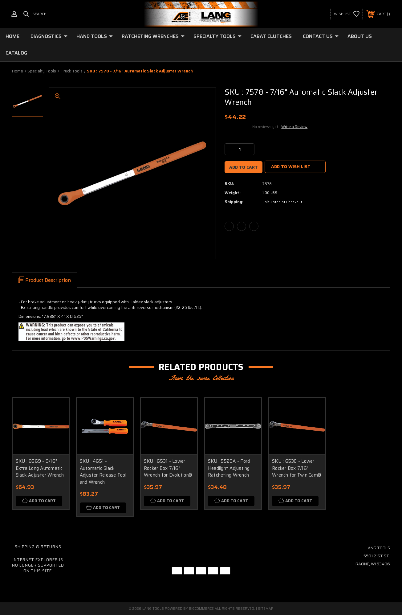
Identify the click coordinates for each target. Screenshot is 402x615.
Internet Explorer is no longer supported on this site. (38, 565)
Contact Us (321, 36)
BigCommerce (201, 608)
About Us (359, 36)
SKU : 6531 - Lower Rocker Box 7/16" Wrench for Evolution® (168, 468)
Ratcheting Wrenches (153, 36)
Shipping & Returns (38, 546)
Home (12, 36)
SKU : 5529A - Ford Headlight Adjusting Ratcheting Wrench (229, 468)
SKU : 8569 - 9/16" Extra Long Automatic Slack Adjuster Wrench (40, 468)
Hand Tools (94, 36)
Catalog (16, 53)
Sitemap (266, 608)
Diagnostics (48, 36)
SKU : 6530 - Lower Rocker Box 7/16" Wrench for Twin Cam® (296, 468)
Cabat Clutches (271, 36)
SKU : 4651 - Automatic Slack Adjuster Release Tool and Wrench (103, 471)
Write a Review (294, 126)
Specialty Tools (217, 36)
